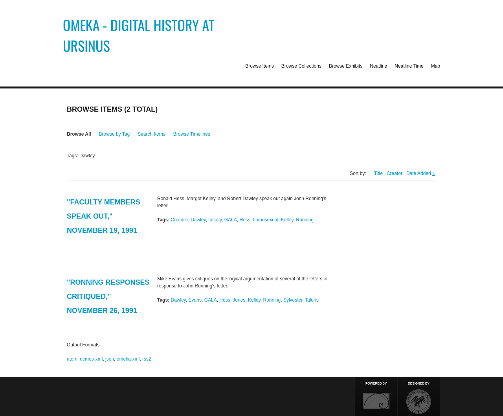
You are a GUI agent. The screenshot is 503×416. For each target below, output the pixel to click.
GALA (230, 220)
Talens (312, 300)
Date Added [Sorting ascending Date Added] (419, 173)
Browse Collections (301, 66)
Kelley (287, 220)
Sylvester (293, 300)
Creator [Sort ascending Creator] (394, 173)
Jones (239, 300)
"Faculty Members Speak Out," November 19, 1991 (103, 216)
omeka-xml (128, 359)
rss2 (146, 359)
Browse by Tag (114, 134)
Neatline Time (409, 66)
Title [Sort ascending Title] (378, 173)
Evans (195, 300)
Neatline (378, 66)
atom (72, 359)
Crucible (179, 220)
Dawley (198, 220)
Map (435, 66)
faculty (215, 220)
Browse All (79, 134)
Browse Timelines (191, 134)
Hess (244, 220)
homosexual (265, 220)
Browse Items (259, 66)
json (109, 359)
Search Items (151, 134)
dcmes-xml (91, 359)
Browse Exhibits (345, 66)
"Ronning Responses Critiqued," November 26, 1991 (108, 296)
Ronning (305, 220)
